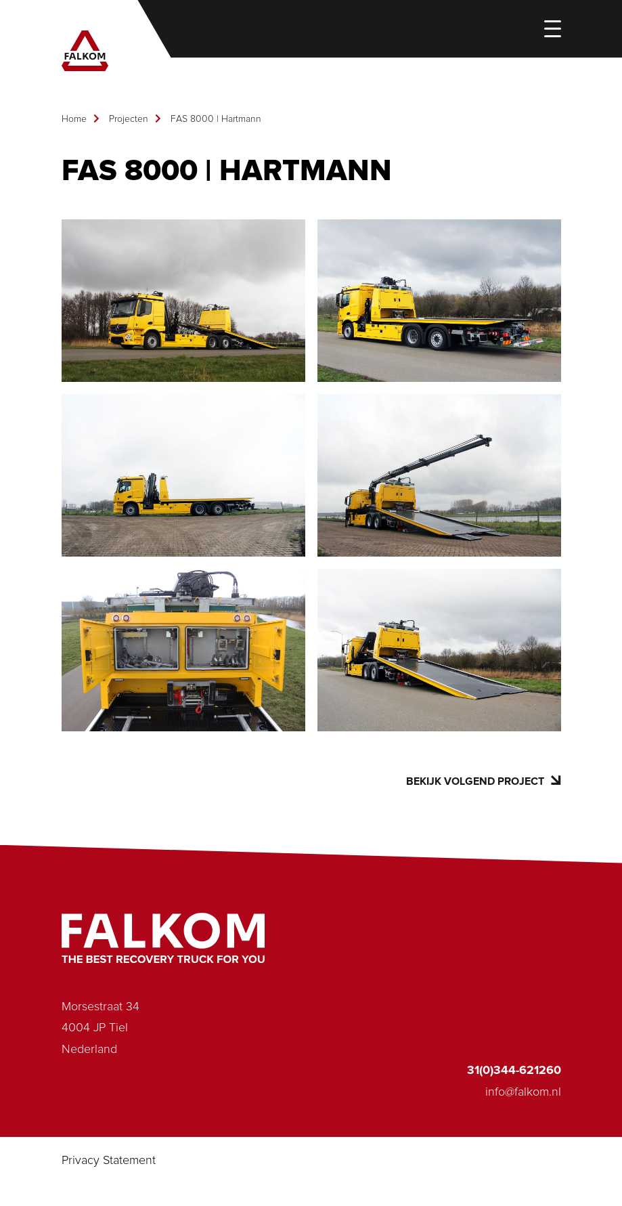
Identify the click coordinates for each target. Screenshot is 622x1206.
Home (74, 119)
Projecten (128, 119)
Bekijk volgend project (483, 781)
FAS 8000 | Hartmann (216, 119)
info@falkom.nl (523, 1092)
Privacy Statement (109, 1161)
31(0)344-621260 (514, 1070)
